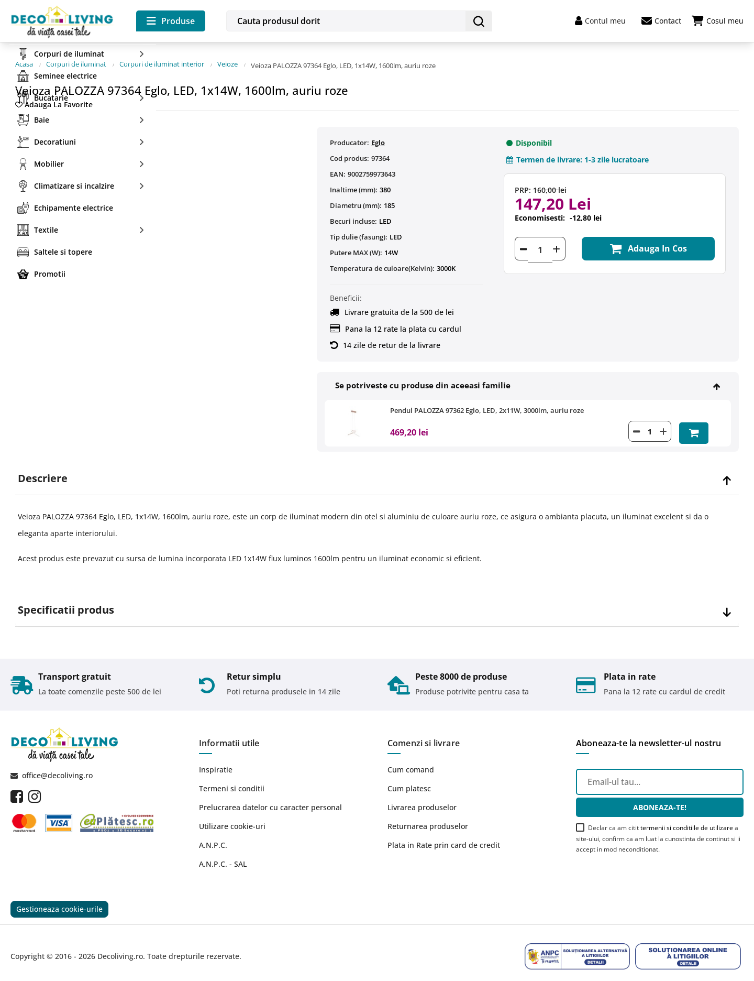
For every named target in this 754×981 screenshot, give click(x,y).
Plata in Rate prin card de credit (443, 836)
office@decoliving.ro (57, 766)
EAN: (338, 166)
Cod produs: (349, 151)
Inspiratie (215, 760)
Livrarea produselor (422, 798)
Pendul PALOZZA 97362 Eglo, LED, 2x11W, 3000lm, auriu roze (487, 403)
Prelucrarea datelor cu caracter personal (270, 798)
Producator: (349, 135)
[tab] (377, 469)
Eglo (378, 135)
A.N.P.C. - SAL (223, 854)
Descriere (43, 469)
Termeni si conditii (231, 779)
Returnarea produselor (427, 817)
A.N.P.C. (213, 836)
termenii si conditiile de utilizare (686, 818)
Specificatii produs (66, 601)
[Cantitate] (540, 243)
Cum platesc (409, 779)
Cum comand (410, 760)
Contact (661, 21)
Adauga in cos (645, 242)
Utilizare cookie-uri (232, 817)
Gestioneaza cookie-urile (59, 901)
